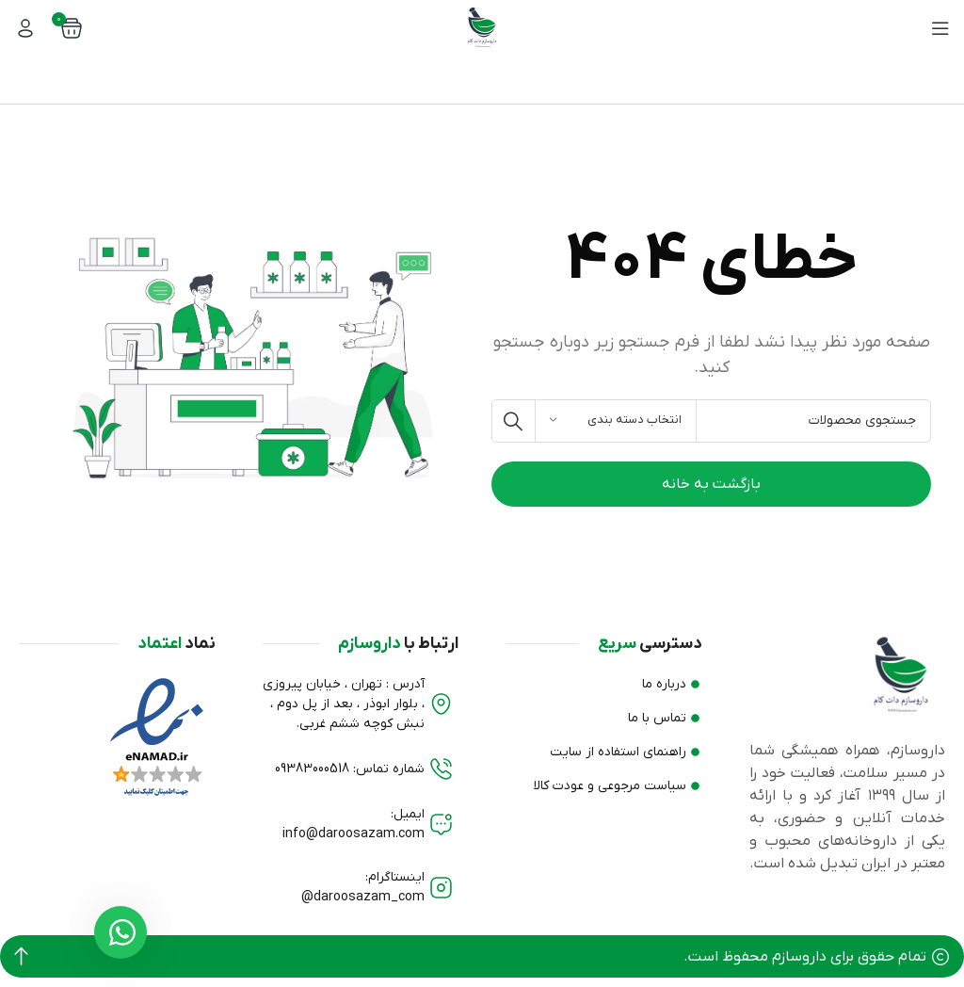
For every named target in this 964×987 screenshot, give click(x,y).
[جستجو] (711, 421)
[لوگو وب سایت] (482, 27)
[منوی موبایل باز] (940, 28)
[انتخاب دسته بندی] (616, 421)
